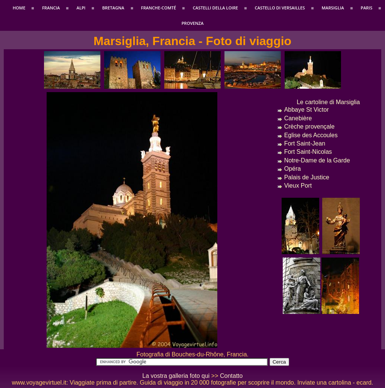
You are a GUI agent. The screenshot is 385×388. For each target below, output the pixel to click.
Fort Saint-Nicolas (308, 152)
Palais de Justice (306, 177)
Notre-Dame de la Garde (317, 160)
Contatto (231, 376)
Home (19, 8)
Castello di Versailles (280, 8)
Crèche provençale (309, 126)
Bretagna (113, 8)
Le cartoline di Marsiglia (328, 102)
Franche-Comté (158, 8)
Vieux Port (298, 185)
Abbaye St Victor (306, 109)
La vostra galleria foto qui (176, 376)
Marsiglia (332, 8)
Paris (366, 8)
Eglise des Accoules (311, 135)
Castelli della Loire (215, 8)
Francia (51, 8)
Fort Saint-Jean (304, 143)
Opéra (292, 168)
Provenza (193, 23)
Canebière (298, 118)
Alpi (81, 8)
